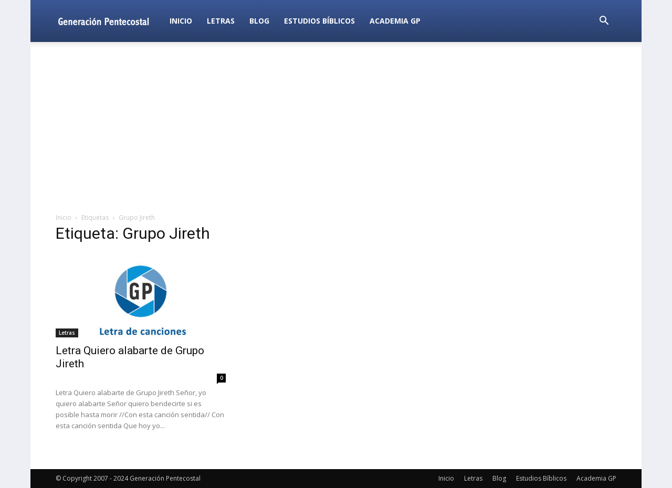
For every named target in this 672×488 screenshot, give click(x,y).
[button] (603, 22)
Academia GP (395, 21)
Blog (259, 21)
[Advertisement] (336, 128)
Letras (221, 21)
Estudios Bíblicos (319, 21)
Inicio (181, 21)
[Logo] (109, 21)
